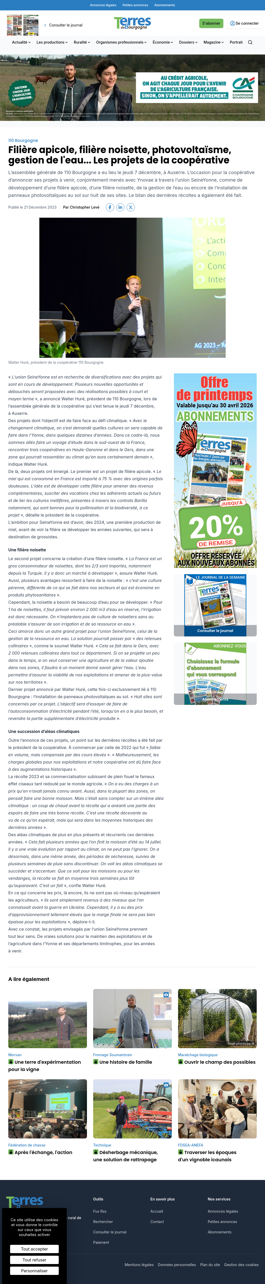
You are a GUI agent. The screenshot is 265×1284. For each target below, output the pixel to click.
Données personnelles (177, 1264)
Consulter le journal (110, 1232)
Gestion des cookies (241, 1264)
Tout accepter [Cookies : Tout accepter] (34, 1249)
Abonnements (220, 1232)
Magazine (214, 42)
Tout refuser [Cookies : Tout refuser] (34, 1259)
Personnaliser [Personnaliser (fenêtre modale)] (34, 1270)
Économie (163, 42)
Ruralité (82, 42)
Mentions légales (139, 1264)
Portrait (236, 42)
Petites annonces (222, 1221)
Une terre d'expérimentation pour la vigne (44, 1066)
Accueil (156, 1211)
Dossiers (188, 42)
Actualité (22, 42)
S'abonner (211, 23)
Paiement (101, 1242)
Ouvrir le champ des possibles (216, 1062)
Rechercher (103, 1221)
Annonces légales (223, 1211)
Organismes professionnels (122, 42)
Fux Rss (99, 1211)
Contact (157, 1221)
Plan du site (210, 1264)
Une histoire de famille (122, 1062)
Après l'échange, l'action (40, 1152)
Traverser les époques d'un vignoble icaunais (207, 1156)
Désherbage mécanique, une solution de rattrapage (125, 1156)
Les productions (53, 42)
